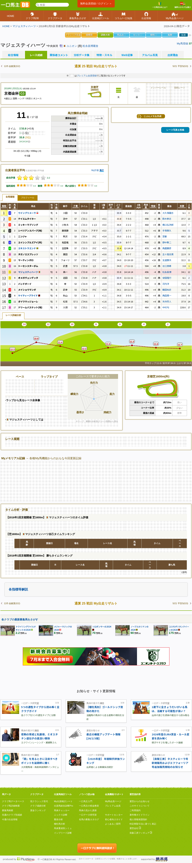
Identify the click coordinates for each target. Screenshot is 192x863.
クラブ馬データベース (13, 801)
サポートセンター (114, 815)
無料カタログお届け (182, 5)
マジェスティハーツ (24, 26)
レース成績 (36, 55)
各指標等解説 (18, 589)
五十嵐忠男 (167, 254)
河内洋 (165, 283)
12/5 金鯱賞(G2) (12, 66)
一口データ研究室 (88, 815)
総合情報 (13, 55)
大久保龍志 (167, 212)
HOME (6, 26)
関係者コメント (59, 55)
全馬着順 (10, 197)
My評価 (95, 170)
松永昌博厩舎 (90, 45)
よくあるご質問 (112, 824)
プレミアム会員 (112, 806)
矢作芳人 (166, 301)
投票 (183, 35)
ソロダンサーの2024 (101, 626)
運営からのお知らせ (139, 801)
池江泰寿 (166, 266)
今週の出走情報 (10, 819)
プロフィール (27, 197)
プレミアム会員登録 (87, 75)
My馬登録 (182, 43)
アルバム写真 (150, 55)
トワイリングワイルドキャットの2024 (26, 628)
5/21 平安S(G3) (180, 66)
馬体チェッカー (62, 810)
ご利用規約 (135, 810)
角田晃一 (166, 295)
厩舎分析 (58, 819)
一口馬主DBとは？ (160, 5)
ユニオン (71, 45)
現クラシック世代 (39, 801)
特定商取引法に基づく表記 (143, 824)
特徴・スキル (104, 55)
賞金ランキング (38, 810)
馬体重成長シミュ (63, 828)
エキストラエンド (28, 248)
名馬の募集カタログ (89, 819)
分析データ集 (81, 55)
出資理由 (172, 55)
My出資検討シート (63, 801)
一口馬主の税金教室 (89, 806)
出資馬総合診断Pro (63, 806)
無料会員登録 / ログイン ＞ (96, 3)
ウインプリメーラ (28, 212)
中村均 (165, 307)
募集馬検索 (7, 810)
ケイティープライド (29, 295)
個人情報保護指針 (138, 819)
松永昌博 (166, 272)
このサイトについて (139, 806)
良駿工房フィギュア (141, 833)
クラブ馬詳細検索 (11, 806)
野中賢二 (166, 242)
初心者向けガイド (114, 819)
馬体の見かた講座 (88, 810)
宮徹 (164, 236)
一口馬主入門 (85, 801)
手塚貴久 (166, 230)
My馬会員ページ (113, 801)
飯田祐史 (166, 289)
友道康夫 (166, 260)
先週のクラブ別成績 (12, 815)
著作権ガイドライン (139, 815)
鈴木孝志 (166, 218)
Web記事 (127, 55)
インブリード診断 (63, 833)
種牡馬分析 (59, 824)
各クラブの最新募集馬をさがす (19, 619)
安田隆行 (166, 277)
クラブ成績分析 (38, 806)
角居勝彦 (166, 248)
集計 (102, 170)
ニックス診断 (60, 815)
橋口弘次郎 (167, 224)
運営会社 (135, 828)
